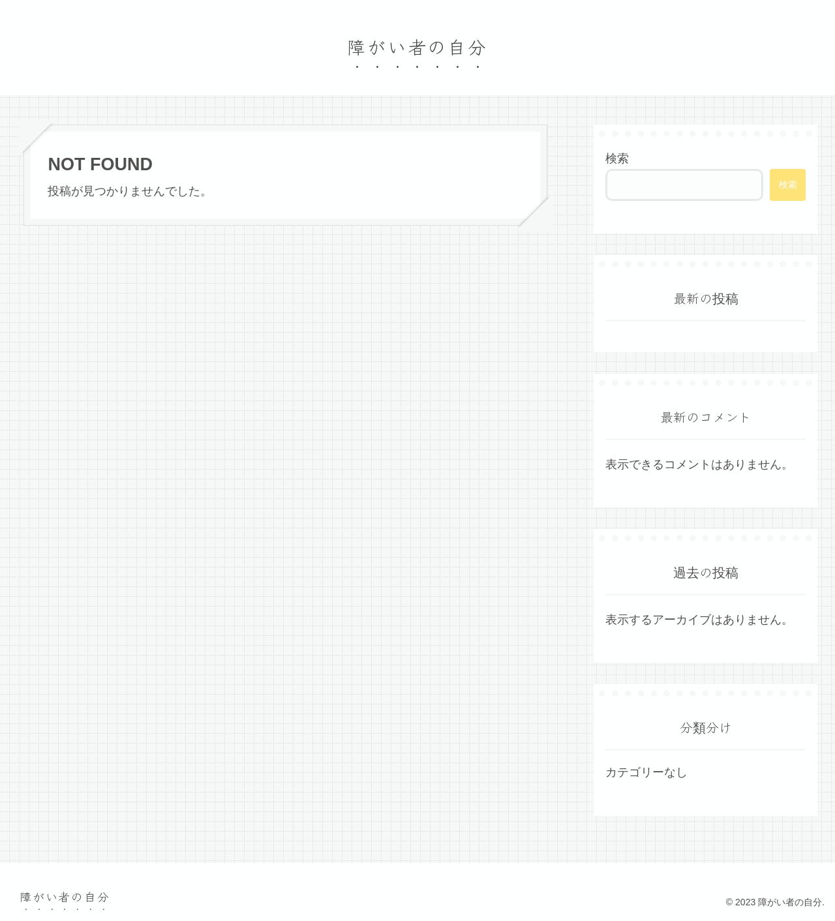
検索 (617, 158)
